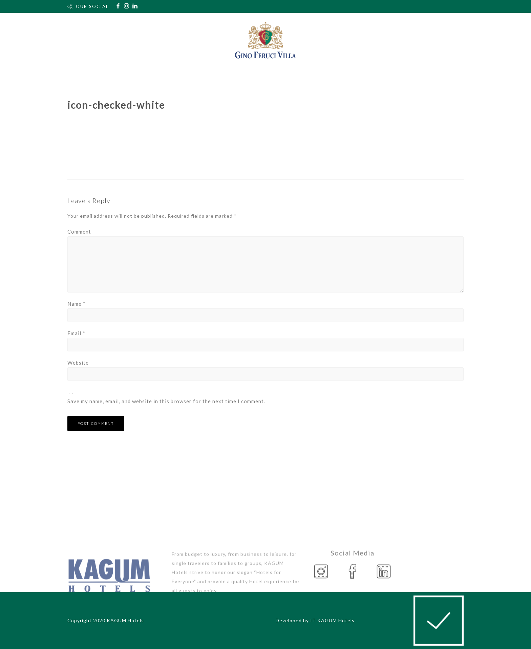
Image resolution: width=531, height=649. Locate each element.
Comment (79, 232)
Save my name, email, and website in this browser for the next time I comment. (166, 401)
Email (76, 333)
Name (76, 304)
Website (78, 363)
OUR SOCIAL (92, 6)
